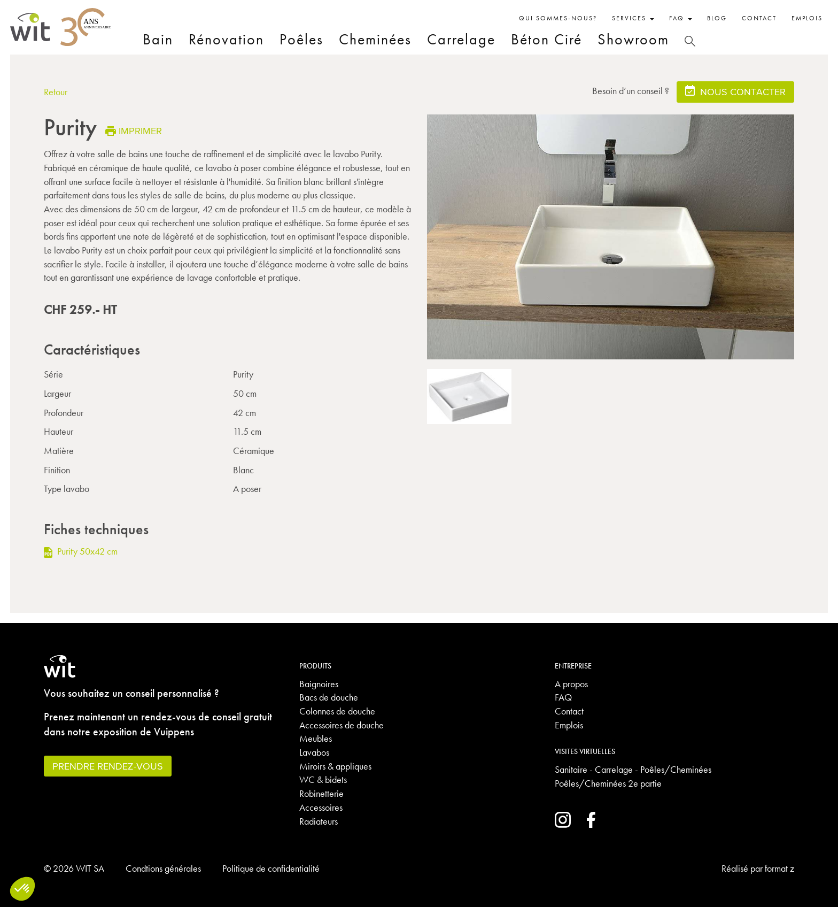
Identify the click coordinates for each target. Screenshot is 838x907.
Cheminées (375, 39)
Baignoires (318, 684)
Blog (717, 18)
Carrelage (461, 39)
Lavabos (314, 752)
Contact (759, 18)
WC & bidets (323, 779)
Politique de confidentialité (271, 868)
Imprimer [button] (133, 130)
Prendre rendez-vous (107, 766)
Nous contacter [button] (735, 91)
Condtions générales (163, 868)
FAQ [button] (680, 18)
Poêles (301, 39)
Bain (158, 39)
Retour (55, 92)
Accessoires (321, 807)
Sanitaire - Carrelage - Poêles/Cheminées (633, 769)
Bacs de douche (328, 697)
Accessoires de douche (341, 725)
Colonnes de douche (337, 711)
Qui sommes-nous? (558, 18)
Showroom (633, 39)
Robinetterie (321, 793)
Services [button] (633, 18)
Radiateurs (318, 821)
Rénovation (226, 39)
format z (779, 868)
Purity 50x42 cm (81, 551)
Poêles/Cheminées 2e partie (608, 783)
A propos (571, 684)
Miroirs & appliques (335, 766)
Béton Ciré (546, 39)
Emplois (807, 18)
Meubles (315, 738)
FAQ (563, 697)
